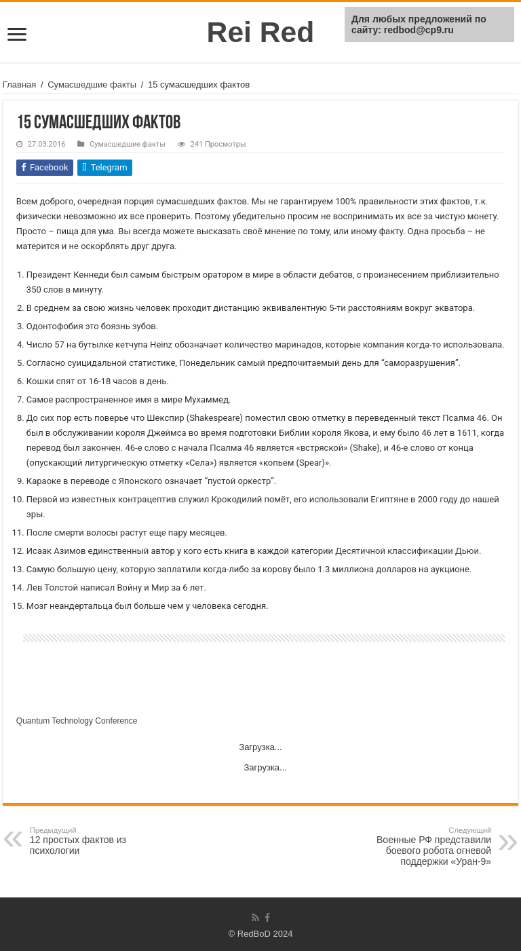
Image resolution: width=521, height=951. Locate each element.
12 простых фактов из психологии (99, 841)
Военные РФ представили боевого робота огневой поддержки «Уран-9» (421, 846)
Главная (19, 84)
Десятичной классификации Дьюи (407, 551)
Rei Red (261, 32)
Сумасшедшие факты (91, 84)
